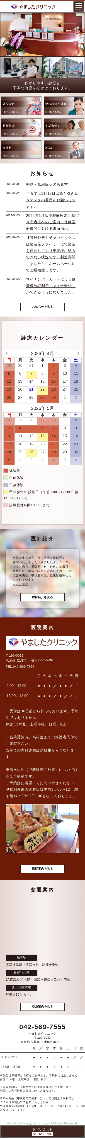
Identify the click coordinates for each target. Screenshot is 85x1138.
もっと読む (20, 584)
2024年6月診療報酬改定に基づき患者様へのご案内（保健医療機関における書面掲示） (52, 222)
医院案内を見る (42, 868)
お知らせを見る (42, 306)
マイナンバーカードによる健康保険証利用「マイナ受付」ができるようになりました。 (50, 285)
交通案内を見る (42, 1006)
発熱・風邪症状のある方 (47, 184)
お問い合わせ (42, 1129)
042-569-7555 (42, 1026)
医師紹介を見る (42, 597)
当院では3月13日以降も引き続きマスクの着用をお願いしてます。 (52, 200)
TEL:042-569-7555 (20, 666)
